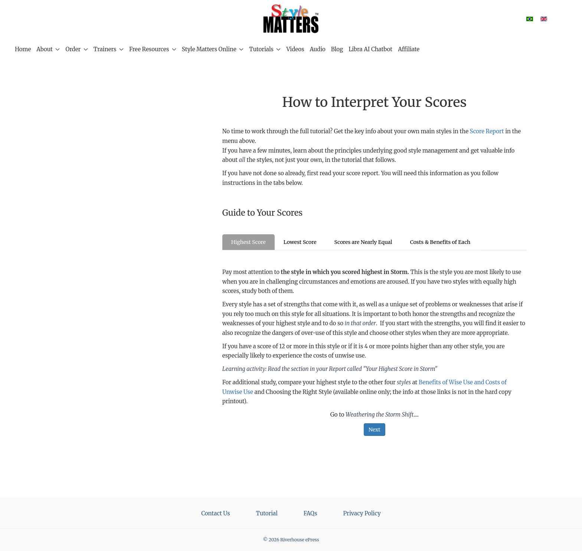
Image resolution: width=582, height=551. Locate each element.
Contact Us (215, 513)
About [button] (48, 49)
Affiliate (408, 49)
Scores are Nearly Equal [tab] (363, 242)
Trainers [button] (109, 49)
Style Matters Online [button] (212, 49)
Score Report (487, 131)
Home (23, 49)
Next (374, 429)
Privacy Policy (362, 513)
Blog (337, 49)
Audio (318, 49)
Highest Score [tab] (248, 242)
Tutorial (267, 513)
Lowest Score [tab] (300, 242)
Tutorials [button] (265, 49)
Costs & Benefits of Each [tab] (440, 242)
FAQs (310, 513)
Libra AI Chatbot (370, 49)
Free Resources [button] (152, 49)
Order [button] (76, 49)
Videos (295, 49)
